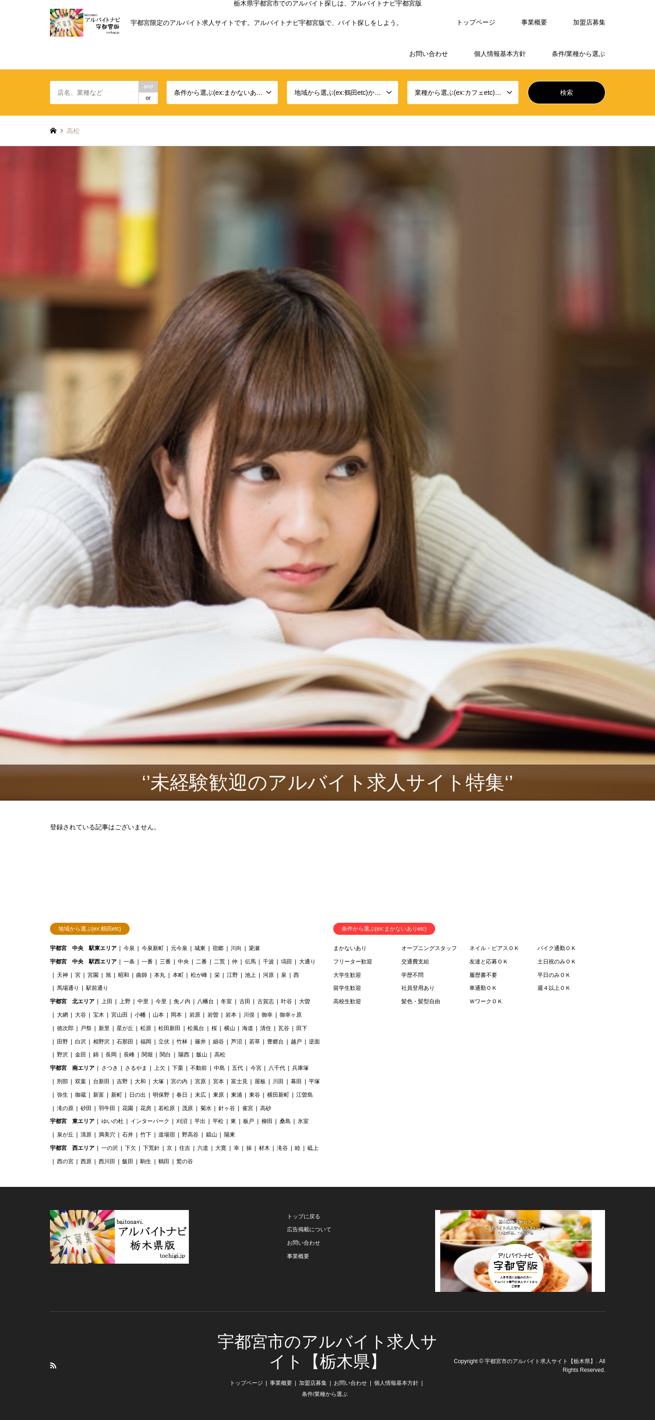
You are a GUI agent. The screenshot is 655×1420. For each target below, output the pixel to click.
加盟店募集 (589, 22)
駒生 (145, 1161)
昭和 (123, 975)
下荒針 (151, 1148)
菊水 (206, 1108)
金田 (80, 1054)
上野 (125, 1001)
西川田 (107, 1161)
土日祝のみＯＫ (556, 961)
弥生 (62, 1095)
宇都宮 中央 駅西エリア (83, 961)
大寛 (220, 1148)
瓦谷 (283, 1028)
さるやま (136, 1068)
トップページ (475, 22)
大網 (62, 1015)
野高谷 (190, 1134)
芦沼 (236, 1041)
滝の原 (65, 1108)
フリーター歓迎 (352, 961)
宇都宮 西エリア (72, 1148)
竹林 (181, 1041)
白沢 (80, 1041)
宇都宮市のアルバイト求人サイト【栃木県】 (540, 1361)
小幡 (140, 1015)
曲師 (141, 975)
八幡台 (205, 1001)
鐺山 (211, 1134)
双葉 (80, 1081)
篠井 (200, 1041)
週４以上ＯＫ (554, 988)
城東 (200, 948)
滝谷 (282, 1148)
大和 (140, 1081)
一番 (147, 961)
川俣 (249, 1015)
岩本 (231, 1015)
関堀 (147, 1054)
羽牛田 (107, 1108)
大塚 (158, 1081)
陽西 (183, 1054)
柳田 (267, 1121)
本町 (178, 975)
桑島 (285, 1121)
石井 (127, 1134)
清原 (86, 1134)
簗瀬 (254, 948)
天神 (62, 975)
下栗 (177, 1068)
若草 (254, 1041)
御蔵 (80, 1095)
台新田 (101, 1081)
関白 (165, 1054)
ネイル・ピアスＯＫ (494, 948)
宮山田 (119, 1015)
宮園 (93, 975)
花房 (145, 1108)
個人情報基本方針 (500, 53)
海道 (247, 1028)
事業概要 (534, 22)
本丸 (159, 975)
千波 (268, 961)
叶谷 (286, 1001)
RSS (53, 1365)
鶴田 (163, 1161)
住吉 (184, 1148)
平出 (200, 1121)
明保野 (161, 1095)
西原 (86, 1161)
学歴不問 (412, 975)
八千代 (276, 1068)
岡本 (176, 1015)
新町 (116, 1095)
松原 (145, 1028)
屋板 (260, 1081)
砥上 (312, 1148)
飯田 (127, 1161)
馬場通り (68, 988)
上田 (106, 1001)
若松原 (166, 1108)
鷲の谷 (184, 1161)
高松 (219, 1054)
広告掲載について (309, 1229)
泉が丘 (65, 1134)
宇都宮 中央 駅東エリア (83, 948)
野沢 (62, 1054)
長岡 (111, 1054)
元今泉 (179, 948)
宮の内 (179, 1081)
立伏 (163, 1041)
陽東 (229, 1134)
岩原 (194, 1015)
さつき (109, 1068)
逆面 (314, 1041)
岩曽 (212, 1015)
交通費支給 (415, 961)
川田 (278, 1081)
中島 (219, 1068)
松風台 (195, 1028)
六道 (202, 1148)
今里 (161, 1001)
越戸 (296, 1041)
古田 (244, 1001)
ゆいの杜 (112, 1121)
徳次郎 (65, 1028)
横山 (229, 1028)
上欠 (159, 1068)
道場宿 (166, 1134)
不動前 (198, 1068)
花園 (127, 1108)
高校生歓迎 (347, 1001)
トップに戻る (303, 1216)
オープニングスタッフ (429, 948)
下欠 (130, 1148)
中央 (183, 961)
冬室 (226, 1001)
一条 (129, 961)
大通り (307, 961)
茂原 (187, 1108)
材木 (264, 1148)
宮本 (218, 1081)
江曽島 (304, 1095)
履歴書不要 (483, 975)
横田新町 (278, 1095)
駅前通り (97, 988)
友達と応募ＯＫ (488, 961)
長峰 (129, 1054)
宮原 (200, 1081)
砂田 (86, 1108)
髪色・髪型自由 (420, 1001)
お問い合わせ (428, 53)
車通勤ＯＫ (483, 988)
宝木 (98, 1015)
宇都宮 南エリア (72, 1068)
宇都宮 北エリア (72, 1001)
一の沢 (109, 1148)
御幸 (267, 1015)
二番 (201, 961)
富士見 (239, 1081)
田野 (62, 1041)
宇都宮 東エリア (72, 1121)
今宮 (256, 1068)
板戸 (248, 1121)
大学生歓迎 (347, 975)
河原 (268, 975)
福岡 (145, 1041)
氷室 (303, 1121)
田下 (301, 1028)
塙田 (286, 961)
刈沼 (181, 1121)
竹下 (145, 1134)
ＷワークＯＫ (486, 1001)
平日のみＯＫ (554, 975)
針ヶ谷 (226, 1108)
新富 (98, 1095)
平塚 (314, 1081)
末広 (200, 1095)
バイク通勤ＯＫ (556, 948)
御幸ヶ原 (291, 1015)
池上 (250, 975)
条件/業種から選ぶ (578, 53)
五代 (237, 1068)
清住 (265, 1028)
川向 (236, 948)
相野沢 (101, 1041)
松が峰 (199, 975)
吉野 (122, 1081)
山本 (158, 1015)
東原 (218, 1095)
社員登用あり (418, 988)
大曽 (304, 1001)
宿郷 (218, 948)
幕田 (296, 1081)
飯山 (201, 1054)
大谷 (80, 1015)
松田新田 (169, 1028)
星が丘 (125, 1028)
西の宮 (65, 1161)
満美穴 (107, 1134)
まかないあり (350, 948)
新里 (104, 1028)
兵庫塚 (300, 1068)
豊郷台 (275, 1041)
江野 (232, 975)
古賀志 (265, 1001)
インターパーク (150, 1121)
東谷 (254, 1095)
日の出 (137, 1095)
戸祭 (86, 1028)
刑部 (62, 1081)
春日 (181, 1095)
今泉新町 (153, 948)
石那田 (125, 1041)
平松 (218, 1121)
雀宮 (247, 1108)
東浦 (236, 1095)
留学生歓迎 (347, 988)
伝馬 (250, 961)
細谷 (218, 1041)
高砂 (265, 1108)
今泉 (129, 948)
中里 (143, 1001)
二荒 (219, 961)
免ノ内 (182, 1001)
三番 (165, 961)
